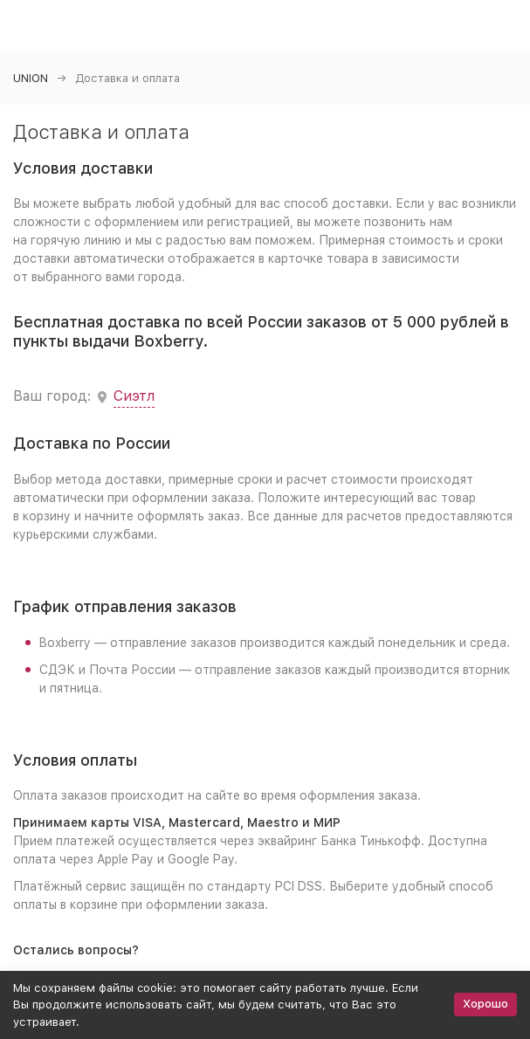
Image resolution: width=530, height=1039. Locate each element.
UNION (30, 78)
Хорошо (485, 1003)
